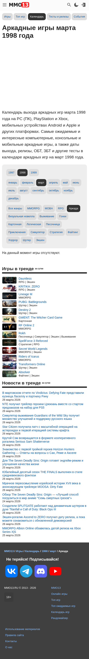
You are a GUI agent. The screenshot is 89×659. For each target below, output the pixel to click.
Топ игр (20, 16)
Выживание (47, 216)
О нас (8, 647)
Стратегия (56, 232)
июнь (76, 182)
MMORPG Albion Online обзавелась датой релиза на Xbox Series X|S (41, 530)
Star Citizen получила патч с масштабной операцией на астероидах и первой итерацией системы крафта (40, 428)
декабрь (13, 198)
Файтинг (73, 232)
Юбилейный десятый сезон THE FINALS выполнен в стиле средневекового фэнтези (42, 473)
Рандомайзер (59, 618)
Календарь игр (60, 612)
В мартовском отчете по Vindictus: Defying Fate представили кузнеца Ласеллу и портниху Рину (43, 394)
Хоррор (13, 240)
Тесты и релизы (59, 16)
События (79, 16)
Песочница (53, 224)
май (65, 182)
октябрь (54, 190)
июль (11, 190)
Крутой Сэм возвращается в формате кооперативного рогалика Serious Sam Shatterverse (39, 439)
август (24, 190)
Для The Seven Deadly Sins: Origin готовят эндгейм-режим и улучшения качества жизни (42, 462)
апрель (53, 182)
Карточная (15, 224)
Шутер (27, 240)
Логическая (34, 224)
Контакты (11, 641)
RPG (61, 208)
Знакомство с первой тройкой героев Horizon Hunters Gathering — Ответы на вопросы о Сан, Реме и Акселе (39, 451)
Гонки (62, 216)
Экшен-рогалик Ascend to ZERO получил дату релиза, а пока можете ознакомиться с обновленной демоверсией (43, 518)
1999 (34, 172)
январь (12, 182)
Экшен (40, 240)
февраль (27, 182)
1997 (11, 172)
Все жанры (15, 208)
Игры (7, 16)
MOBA (49, 208)
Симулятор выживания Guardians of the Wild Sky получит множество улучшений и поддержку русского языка (41, 417)
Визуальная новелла (21, 216)
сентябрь (38, 190)
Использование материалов (22, 629)
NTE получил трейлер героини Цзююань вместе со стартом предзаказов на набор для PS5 (42, 405)
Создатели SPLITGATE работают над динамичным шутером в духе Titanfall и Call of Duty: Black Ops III (44, 507)
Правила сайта (14, 635)
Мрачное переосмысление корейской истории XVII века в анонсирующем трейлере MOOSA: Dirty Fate (41, 485)
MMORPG (33, 208)
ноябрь (68, 190)
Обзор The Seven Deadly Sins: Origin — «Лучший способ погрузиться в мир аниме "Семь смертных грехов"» (40, 496)
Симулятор (38, 232)
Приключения (16, 232)
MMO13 (56, 587)
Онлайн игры (59, 593)
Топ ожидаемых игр (63, 606)
